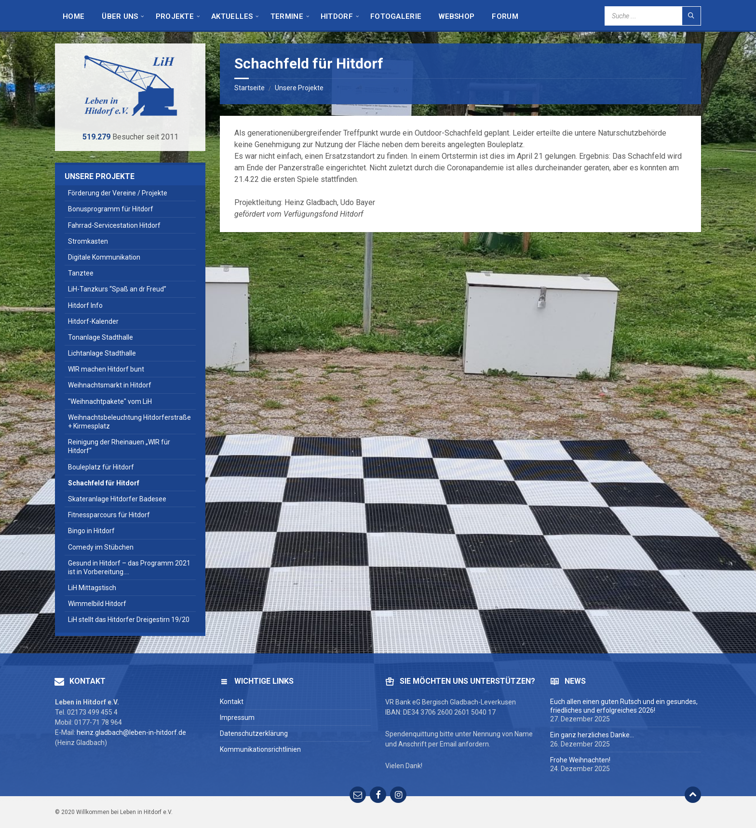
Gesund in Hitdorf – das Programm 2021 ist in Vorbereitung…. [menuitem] (129, 567)
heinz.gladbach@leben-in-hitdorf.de (131, 732)
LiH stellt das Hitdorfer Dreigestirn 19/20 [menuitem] (128, 619)
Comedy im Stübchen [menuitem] (101, 547)
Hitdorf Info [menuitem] (85, 305)
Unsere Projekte (299, 88)
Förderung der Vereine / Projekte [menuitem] (117, 193)
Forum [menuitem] (505, 16)
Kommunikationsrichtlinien (260, 749)
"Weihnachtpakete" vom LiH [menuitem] (110, 401)
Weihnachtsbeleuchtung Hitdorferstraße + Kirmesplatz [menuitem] (129, 422)
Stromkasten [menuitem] (88, 241)
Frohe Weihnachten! (580, 760)
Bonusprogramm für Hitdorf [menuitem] (110, 209)
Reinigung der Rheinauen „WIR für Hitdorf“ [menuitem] (119, 446)
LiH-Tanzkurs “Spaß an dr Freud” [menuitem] (117, 289)
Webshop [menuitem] (456, 16)
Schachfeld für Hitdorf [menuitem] (103, 483)
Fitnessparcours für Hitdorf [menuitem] (109, 515)
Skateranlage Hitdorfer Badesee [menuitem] (117, 499)
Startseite (249, 88)
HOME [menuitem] (73, 16)
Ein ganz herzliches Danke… (592, 735)
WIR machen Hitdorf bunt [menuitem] (106, 369)
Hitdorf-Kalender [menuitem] (93, 321)
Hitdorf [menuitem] (337, 16)
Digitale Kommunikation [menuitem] (104, 257)
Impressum (237, 717)
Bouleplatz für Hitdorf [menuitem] (101, 467)
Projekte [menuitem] (175, 16)
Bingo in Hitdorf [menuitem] (91, 531)
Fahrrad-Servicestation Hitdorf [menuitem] (114, 225)
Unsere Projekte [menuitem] (100, 176)
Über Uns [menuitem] (120, 16)
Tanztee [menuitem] (81, 273)
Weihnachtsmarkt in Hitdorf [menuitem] (109, 385)
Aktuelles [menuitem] (232, 16)
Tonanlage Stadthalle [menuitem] (100, 337)
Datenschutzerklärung (254, 733)
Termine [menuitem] (286, 16)
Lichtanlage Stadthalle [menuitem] (102, 353)
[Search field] (653, 16)
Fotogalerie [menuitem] (395, 16)
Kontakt (231, 701)
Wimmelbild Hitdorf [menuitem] (97, 603)
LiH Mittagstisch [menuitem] (92, 588)
